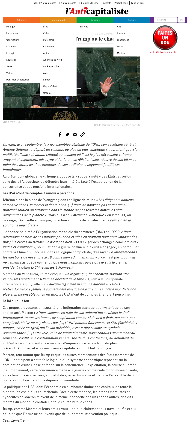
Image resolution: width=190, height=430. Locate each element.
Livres (120, 47)
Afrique (47, 53)
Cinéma (121, 33)
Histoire (84, 27)
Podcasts (106, 3)
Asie (45, 73)
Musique (121, 53)
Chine (46, 33)
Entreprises (12, 33)
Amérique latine (51, 66)
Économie (11, 47)
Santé (9, 66)
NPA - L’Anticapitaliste (44, 3)
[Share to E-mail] (75, 134)
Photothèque (121, 3)
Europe (46, 80)
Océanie (47, 93)
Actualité (21, 20)
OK (181, 20)
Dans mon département (18, 80)
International (58, 20)
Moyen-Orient (50, 86)
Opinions (95, 20)
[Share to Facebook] (60, 134)
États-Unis (48, 40)
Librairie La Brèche (88, 3)
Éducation (11, 60)
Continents (48, 47)
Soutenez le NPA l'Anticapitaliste (159, 52)
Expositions (123, 40)
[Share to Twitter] (67, 134)
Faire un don (137, 3)
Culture (132, 20)
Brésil (46, 27)
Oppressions (12, 40)
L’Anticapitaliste (67, 3)
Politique (10, 27)
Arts (119, 27)
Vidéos (9, 73)
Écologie (10, 53)
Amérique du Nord (52, 60)
